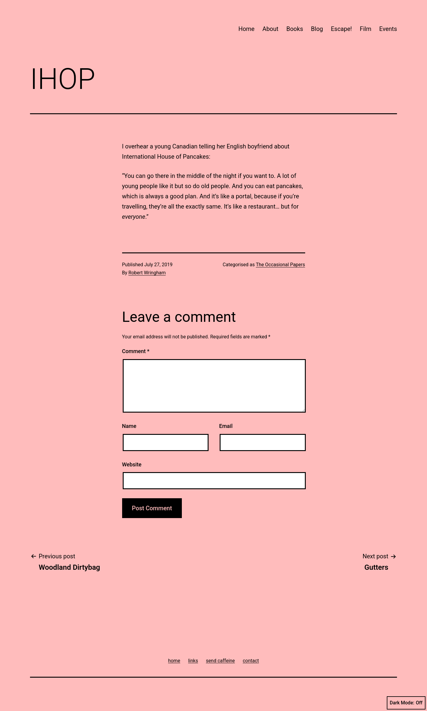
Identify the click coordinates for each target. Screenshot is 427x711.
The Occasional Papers (280, 264)
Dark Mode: (406, 702)
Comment (135, 351)
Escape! (341, 28)
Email (226, 426)
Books (294, 28)
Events (388, 28)
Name (129, 426)
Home (246, 28)
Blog (317, 28)
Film (365, 28)
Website (132, 464)
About (270, 28)
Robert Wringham (147, 273)
